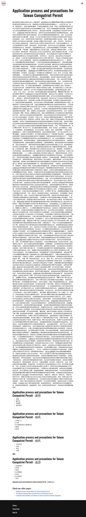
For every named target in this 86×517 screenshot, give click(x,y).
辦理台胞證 (64, 189)
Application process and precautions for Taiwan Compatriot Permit (29, 482)
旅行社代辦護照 (50, 351)
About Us (15, 512)
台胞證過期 (54, 301)
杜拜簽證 (60, 123)
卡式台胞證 (50, 324)
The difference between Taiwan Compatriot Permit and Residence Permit (34, 493)
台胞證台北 (31, 339)
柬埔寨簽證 (31, 71)
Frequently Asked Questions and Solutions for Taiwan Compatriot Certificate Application (38, 495)
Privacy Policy (16, 509)
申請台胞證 (19, 239)
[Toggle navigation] (82, 3)
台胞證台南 (29, 94)
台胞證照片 (61, 288)
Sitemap (15, 505)
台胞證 (37, 313)
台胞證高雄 (20, 33)
